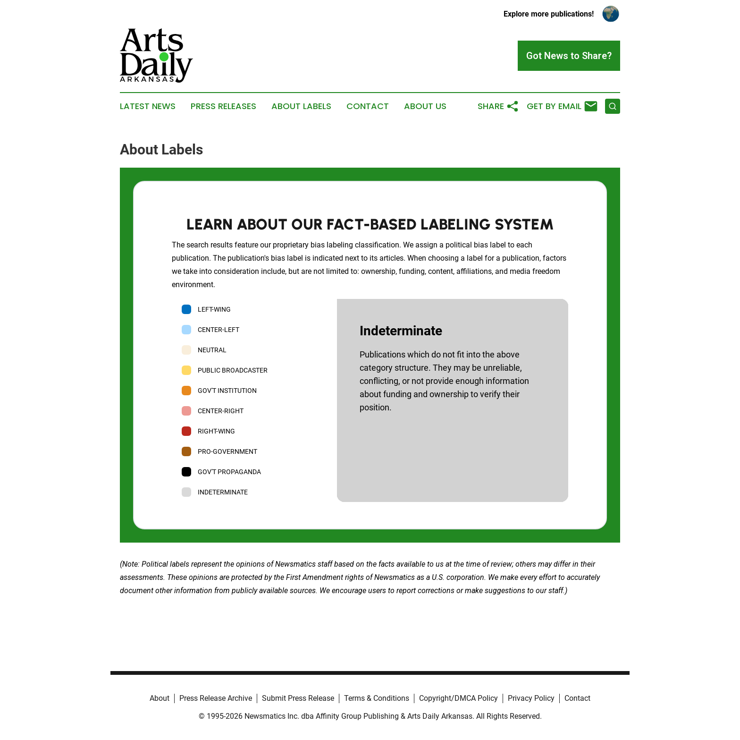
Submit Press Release (298, 698)
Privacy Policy (531, 698)
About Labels (301, 106)
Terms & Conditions (376, 698)
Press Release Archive (215, 698)
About (159, 698)
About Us (425, 106)
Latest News (148, 106)
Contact (367, 106)
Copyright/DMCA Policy (458, 698)
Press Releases (223, 106)
